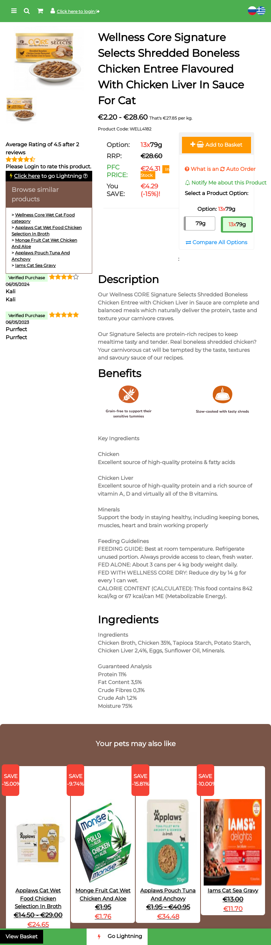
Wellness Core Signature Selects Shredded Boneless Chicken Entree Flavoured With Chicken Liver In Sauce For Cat (171, 69)
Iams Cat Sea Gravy (35, 265)
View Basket (22, 936)
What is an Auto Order (220, 169)
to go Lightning (48, 176)
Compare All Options (216, 242)
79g (200, 223)
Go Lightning (117, 936)
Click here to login (78, 11)
